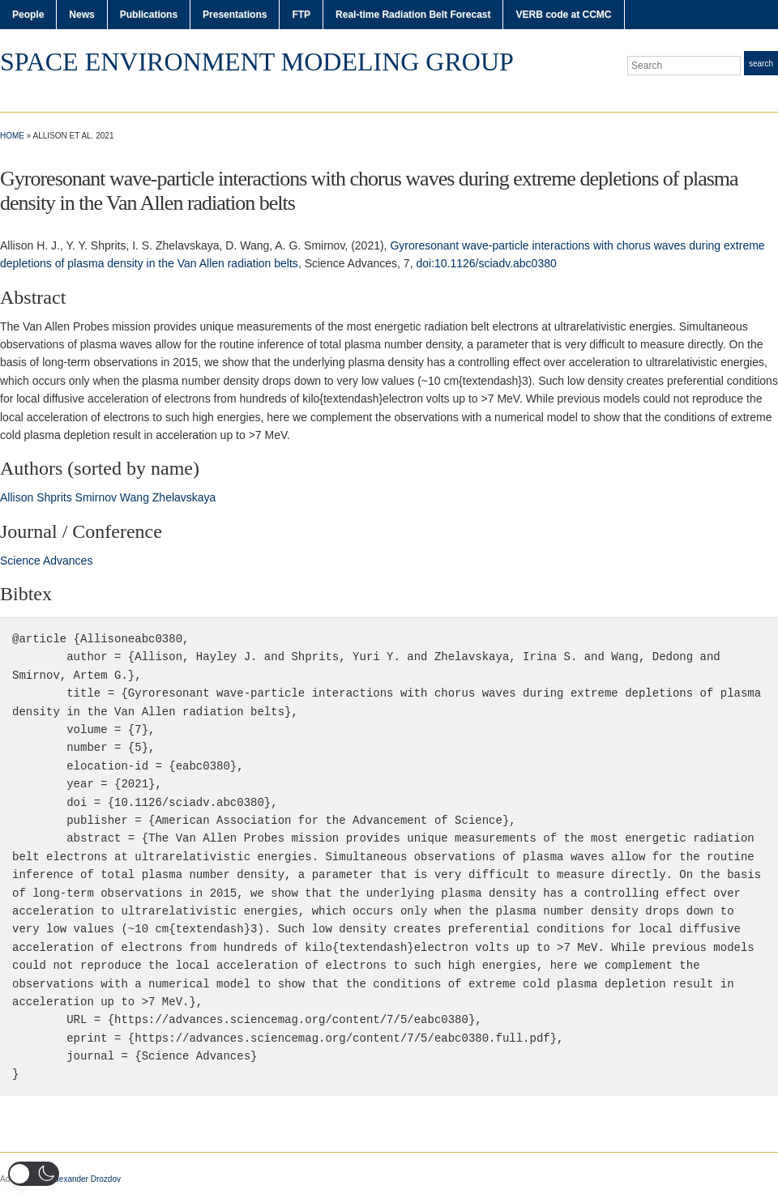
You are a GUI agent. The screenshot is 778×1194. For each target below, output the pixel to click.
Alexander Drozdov (86, 1179)
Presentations (235, 14)
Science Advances (46, 560)
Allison (16, 497)
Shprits (54, 497)
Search (761, 63)
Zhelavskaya (184, 497)
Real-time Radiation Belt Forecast (413, 14)
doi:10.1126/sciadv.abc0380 (486, 263)
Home (12, 135)
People (28, 14)
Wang (134, 497)
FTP (301, 14)
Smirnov (96, 497)
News (81, 14)
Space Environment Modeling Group (257, 61)
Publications (148, 14)
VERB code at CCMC (563, 14)
